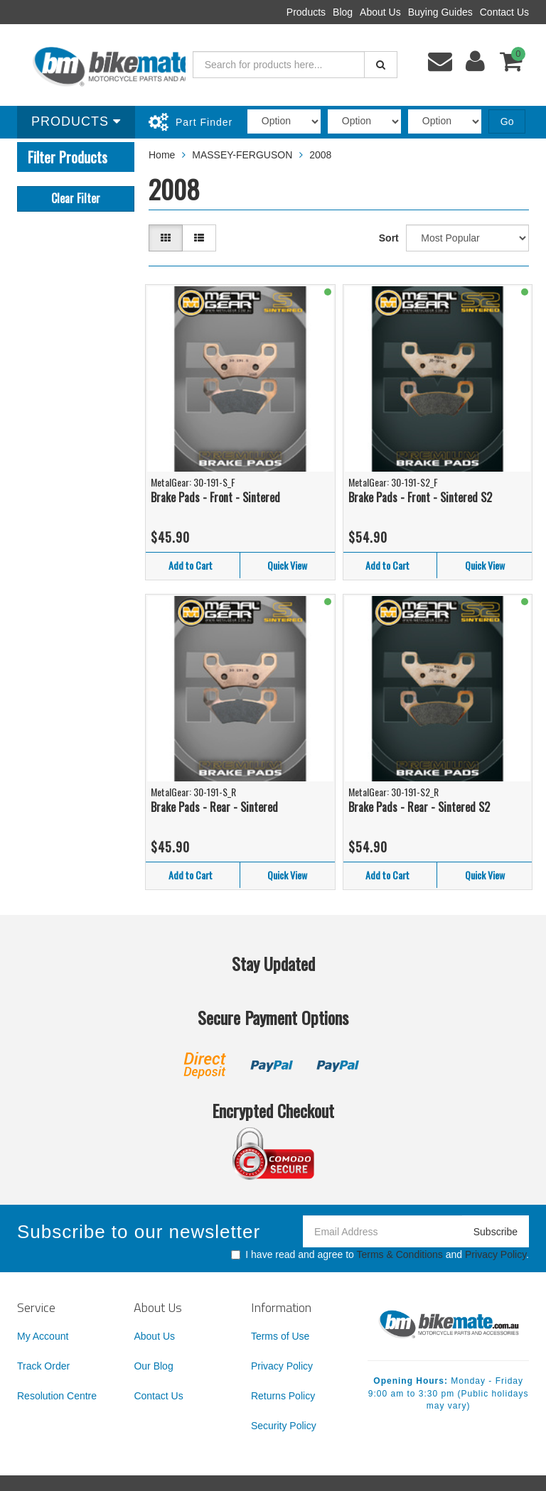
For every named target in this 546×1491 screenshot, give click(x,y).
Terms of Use (280, 1336)
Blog (343, 12)
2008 (320, 155)
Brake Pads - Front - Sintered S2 (420, 497)
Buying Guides (440, 12)
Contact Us (504, 12)
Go (507, 121)
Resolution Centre (57, 1395)
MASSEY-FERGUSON (242, 155)
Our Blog (153, 1366)
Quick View (287, 565)
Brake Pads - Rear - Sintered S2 (419, 807)
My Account (42, 1336)
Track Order (43, 1366)
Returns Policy (283, 1395)
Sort (389, 238)
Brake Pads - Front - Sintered (215, 497)
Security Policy (283, 1425)
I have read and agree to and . (380, 1254)
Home (162, 155)
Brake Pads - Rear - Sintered (214, 807)
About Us (380, 12)
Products (306, 12)
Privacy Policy (495, 1254)
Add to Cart (190, 565)
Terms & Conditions (399, 1254)
